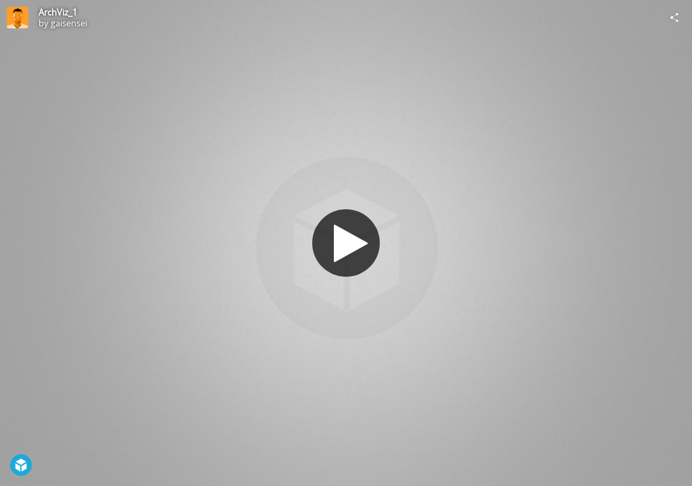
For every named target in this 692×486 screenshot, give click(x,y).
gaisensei (69, 23)
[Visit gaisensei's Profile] (17, 17)
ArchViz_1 (58, 12)
